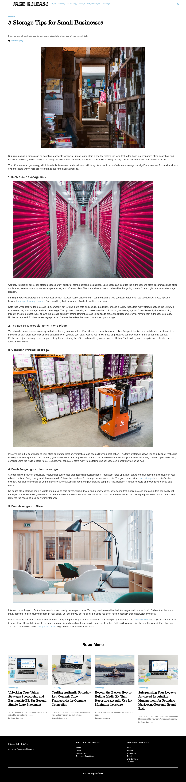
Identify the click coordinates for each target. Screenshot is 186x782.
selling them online (46, 626)
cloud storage (146, 478)
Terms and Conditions (85, 756)
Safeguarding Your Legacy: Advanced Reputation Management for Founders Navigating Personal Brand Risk (157, 700)
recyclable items (141, 619)
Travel (82, 4)
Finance (62, 4)
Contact (79, 750)
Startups (106, 4)
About (78, 748)
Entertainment (93, 4)
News (54, 4)
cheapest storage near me (31, 301)
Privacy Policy (81, 753)
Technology (72, 4)
